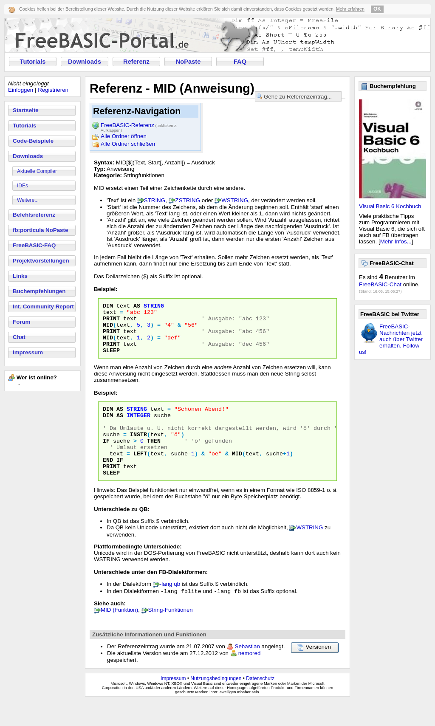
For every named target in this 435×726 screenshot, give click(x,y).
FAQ (240, 61)
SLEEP (111, 360)
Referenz (136, 61)
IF (106, 458)
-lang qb (170, 608)
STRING (154, 200)
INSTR (138, 451)
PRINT (111, 322)
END (108, 481)
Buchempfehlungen (39, 291)
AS (136, 307)
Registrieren (53, 90)
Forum (21, 322)
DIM (108, 307)
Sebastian (247, 671)
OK (377, 9)
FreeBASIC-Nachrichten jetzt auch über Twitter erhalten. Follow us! (391, 339)
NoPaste (188, 61)
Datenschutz (260, 703)
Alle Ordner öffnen (124, 136)
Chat (19, 337)
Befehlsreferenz (34, 215)
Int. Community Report (43, 306)
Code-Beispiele (33, 141)
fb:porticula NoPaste (40, 230)
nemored (249, 678)
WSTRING (234, 200)
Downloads (84, 61)
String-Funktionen (170, 635)
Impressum (28, 352)
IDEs (22, 186)
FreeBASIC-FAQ (34, 245)
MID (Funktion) (119, 635)
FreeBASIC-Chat (380, 284)
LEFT (140, 473)
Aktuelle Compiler (37, 171)
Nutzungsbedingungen (215, 703)
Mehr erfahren (350, 8)
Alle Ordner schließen (128, 144)
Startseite (26, 110)
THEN (154, 458)
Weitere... (28, 200)
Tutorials (33, 61)
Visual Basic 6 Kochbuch (390, 206)
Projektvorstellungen (41, 260)
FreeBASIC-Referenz (139, 126)
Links (20, 276)
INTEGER (138, 428)
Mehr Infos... (396, 241)
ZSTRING (188, 200)
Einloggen (20, 90)
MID (108, 329)
